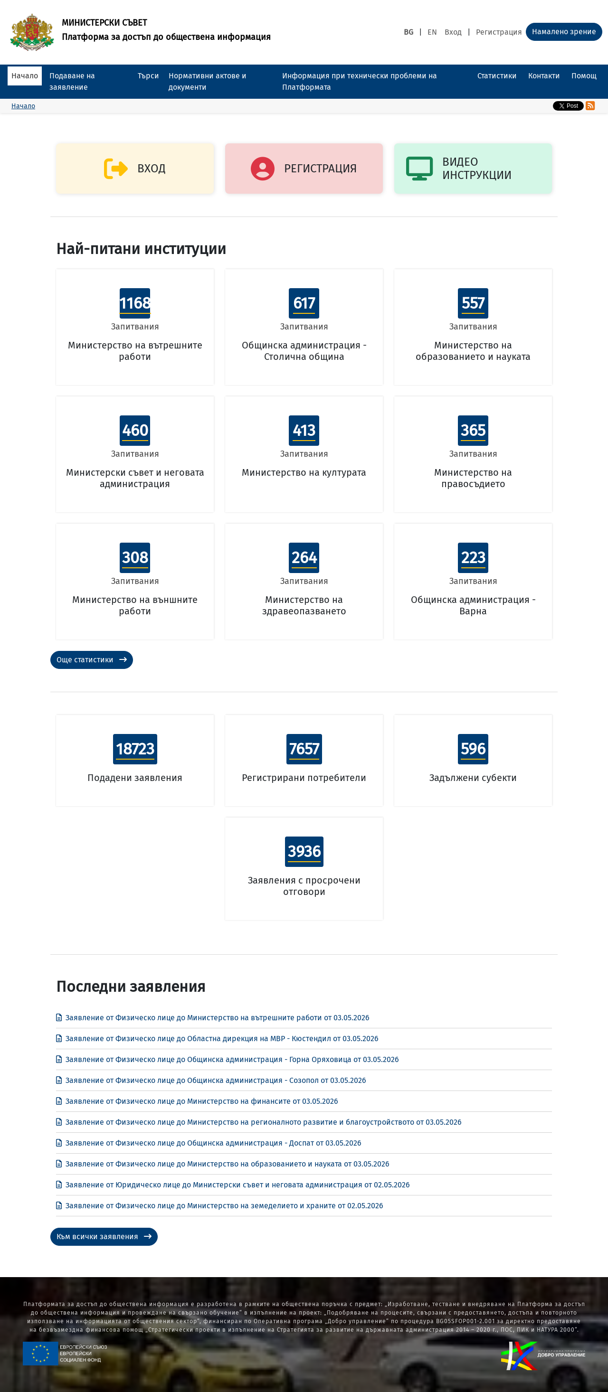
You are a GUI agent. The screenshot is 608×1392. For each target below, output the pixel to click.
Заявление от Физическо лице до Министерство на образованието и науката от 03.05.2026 (223, 1163)
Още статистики (92, 659)
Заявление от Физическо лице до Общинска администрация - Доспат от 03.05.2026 (208, 1142)
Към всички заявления (104, 1236)
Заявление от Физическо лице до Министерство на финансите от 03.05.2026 (197, 1101)
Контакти (544, 75)
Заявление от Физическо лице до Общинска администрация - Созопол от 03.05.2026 (211, 1080)
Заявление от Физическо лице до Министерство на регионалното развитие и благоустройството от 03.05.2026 (259, 1122)
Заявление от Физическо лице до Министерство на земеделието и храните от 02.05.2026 (219, 1205)
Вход (453, 32)
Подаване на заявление (72, 81)
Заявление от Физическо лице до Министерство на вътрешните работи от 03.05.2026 (213, 1017)
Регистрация (499, 32)
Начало (24, 75)
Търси (148, 75)
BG (408, 32)
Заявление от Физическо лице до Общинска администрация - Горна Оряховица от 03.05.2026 (227, 1059)
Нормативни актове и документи (208, 81)
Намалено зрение (564, 31)
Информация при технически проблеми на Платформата (359, 81)
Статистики (497, 75)
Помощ (584, 75)
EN (432, 32)
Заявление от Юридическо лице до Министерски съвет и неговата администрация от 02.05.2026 (233, 1184)
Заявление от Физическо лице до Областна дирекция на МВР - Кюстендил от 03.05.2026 (217, 1038)
